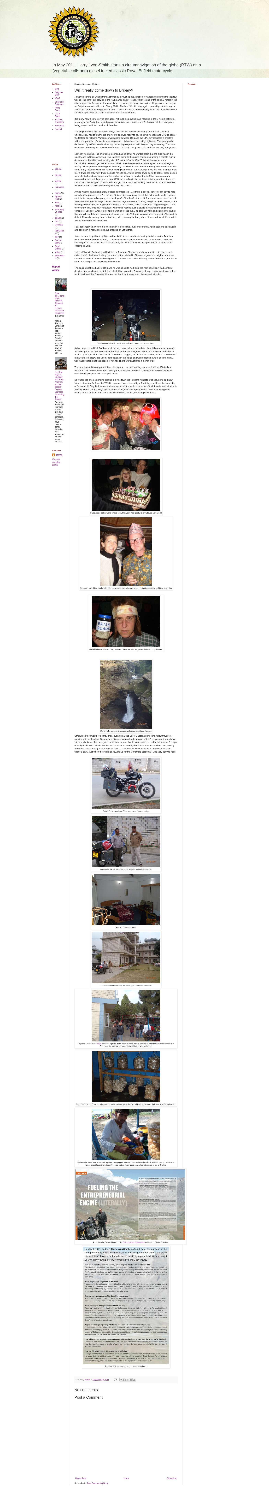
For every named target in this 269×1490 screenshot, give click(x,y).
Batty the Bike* (59, 93)
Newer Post (80, 1478)
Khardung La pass (59, 210)
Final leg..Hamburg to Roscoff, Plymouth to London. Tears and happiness (59, 303)
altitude (58, 169)
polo (57, 237)
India (57, 202)
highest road (58, 197)
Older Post (172, 1478)
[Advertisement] (63, 147)
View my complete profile (56, 462)
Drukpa (58, 175)
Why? (57, 98)
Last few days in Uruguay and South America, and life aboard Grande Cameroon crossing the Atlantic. (59, 386)
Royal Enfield (58, 247)
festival (58, 181)
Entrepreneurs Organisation (134, 1242)
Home (126, 1478)
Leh (56, 221)
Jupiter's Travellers (59, 120)
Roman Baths (58, 241)
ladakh (58, 218)
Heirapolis (59, 187)
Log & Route (57, 114)
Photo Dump (57, 109)
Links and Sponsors (59, 103)
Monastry (59, 225)
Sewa (99, 1044)
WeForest (59, 125)
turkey (57, 252)
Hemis (58, 193)
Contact (58, 129)
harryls (59, 455)
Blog (57, 89)
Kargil (57, 206)
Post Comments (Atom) (97, 1483)
